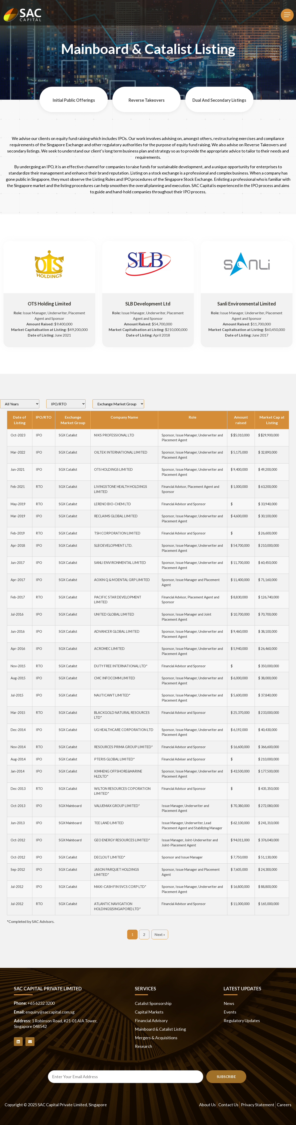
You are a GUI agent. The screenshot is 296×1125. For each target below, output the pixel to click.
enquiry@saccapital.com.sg (49, 1011)
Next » (159, 934)
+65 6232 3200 (41, 1003)
